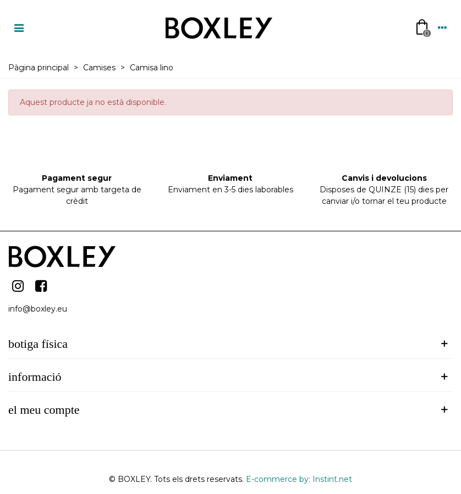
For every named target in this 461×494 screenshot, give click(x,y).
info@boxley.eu (37, 309)
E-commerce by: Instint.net (299, 479)
